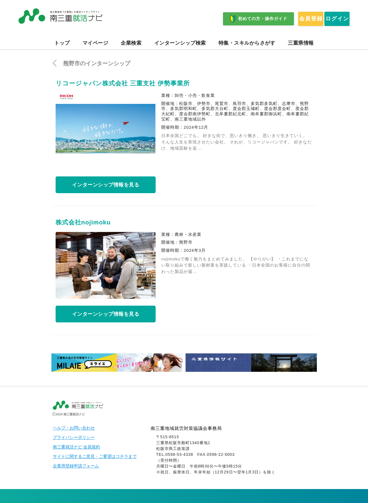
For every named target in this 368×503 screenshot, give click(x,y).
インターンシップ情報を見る (105, 185)
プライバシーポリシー (74, 437)
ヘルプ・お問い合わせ (74, 428)
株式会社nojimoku (83, 222)
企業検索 (131, 43)
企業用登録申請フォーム (76, 466)
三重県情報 (301, 43)
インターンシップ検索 (180, 43)
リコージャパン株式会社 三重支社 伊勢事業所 (123, 83)
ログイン (327, 19)
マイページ (95, 43)
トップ (62, 43)
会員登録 (280, 19)
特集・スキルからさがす (247, 43)
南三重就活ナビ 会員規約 (76, 447)
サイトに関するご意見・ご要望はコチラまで (95, 456)
